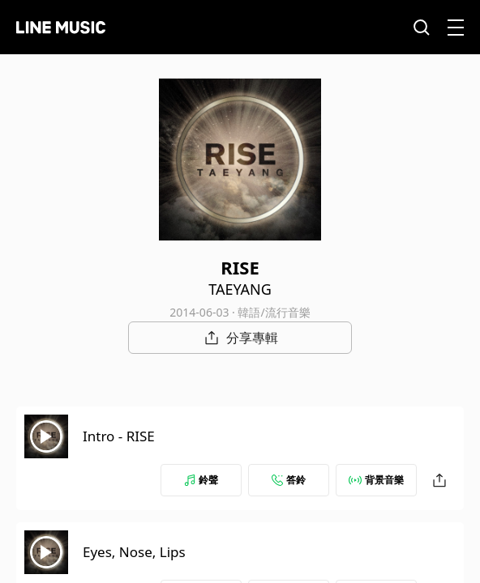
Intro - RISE (119, 436)
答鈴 (289, 480)
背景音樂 (376, 480)
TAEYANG (240, 289)
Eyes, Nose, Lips (134, 552)
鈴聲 (201, 480)
